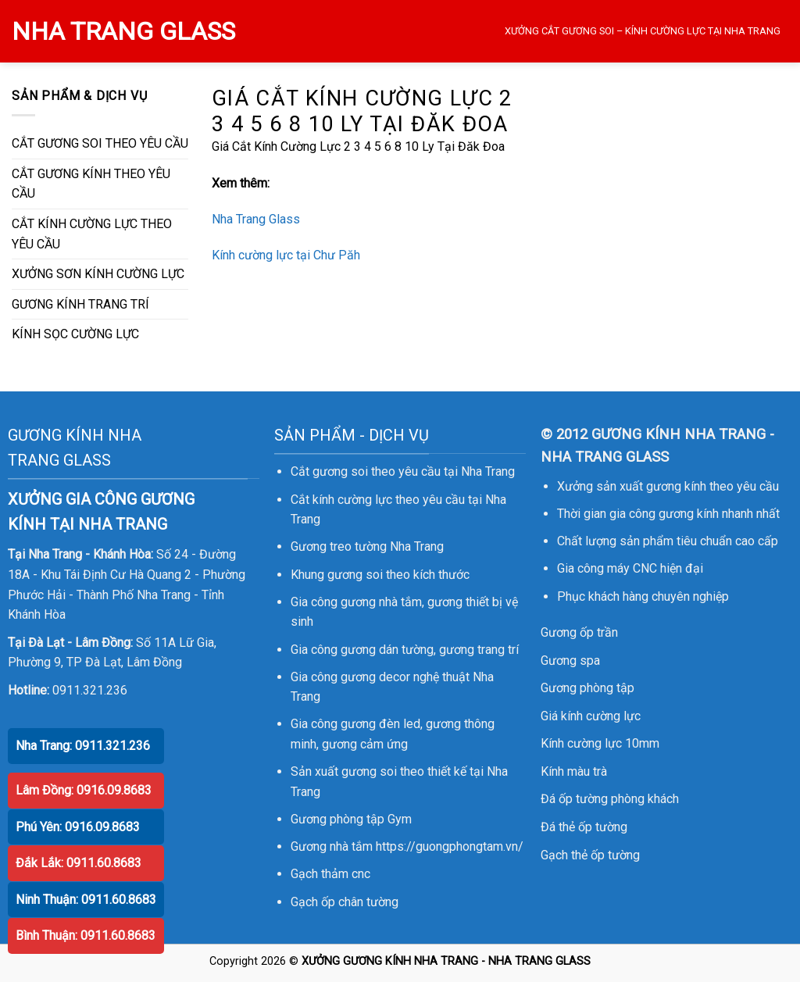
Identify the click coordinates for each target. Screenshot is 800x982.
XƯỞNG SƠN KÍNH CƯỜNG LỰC (98, 273)
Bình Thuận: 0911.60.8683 (85, 935)
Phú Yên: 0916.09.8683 (78, 827)
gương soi (355, 574)
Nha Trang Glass (256, 219)
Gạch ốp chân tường (344, 902)
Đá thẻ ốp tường (584, 827)
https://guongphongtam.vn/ (449, 846)
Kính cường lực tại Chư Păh (286, 255)
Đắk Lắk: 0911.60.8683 (78, 862)
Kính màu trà (574, 771)
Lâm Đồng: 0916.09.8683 (84, 790)
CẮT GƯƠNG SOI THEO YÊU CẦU (100, 143)
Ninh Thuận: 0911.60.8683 (86, 899)
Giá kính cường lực (591, 716)
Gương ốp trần (579, 632)
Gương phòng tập (587, 687)
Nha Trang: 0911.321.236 (83, 745)
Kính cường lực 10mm (600, 743)
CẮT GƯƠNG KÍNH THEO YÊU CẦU (91, 184)
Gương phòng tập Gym (351, 819)
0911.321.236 (89, 690)
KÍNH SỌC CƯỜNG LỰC (75, 334)
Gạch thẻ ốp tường (590, 855)
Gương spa (570, 660)
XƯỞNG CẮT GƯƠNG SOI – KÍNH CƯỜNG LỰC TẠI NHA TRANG (642, 31)
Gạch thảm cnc (330, 873)
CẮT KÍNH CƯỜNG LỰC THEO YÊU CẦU (92, 234)
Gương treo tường (339, 546)
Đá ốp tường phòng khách (610, 798)
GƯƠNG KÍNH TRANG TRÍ (80, 304)
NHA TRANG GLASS (123, 31)
